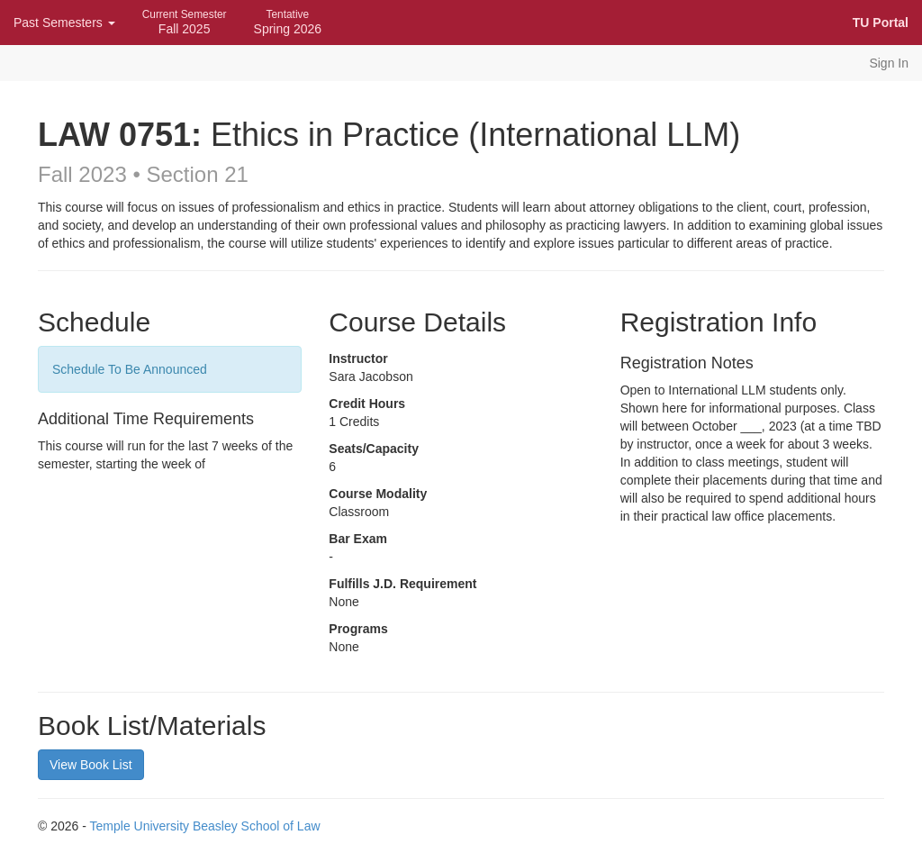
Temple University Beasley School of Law (205, 826)
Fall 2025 (184, 22)
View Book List (91, 765)
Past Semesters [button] (64, 22)
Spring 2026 (288, 22)
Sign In (888, 63)
